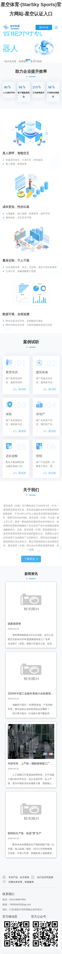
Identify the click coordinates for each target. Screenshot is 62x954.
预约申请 (43, 27)
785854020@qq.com (20, 904)
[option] (31, 47)
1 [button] (27, 59)
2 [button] (34, 59)
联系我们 (8, 894)
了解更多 (31, 568)
